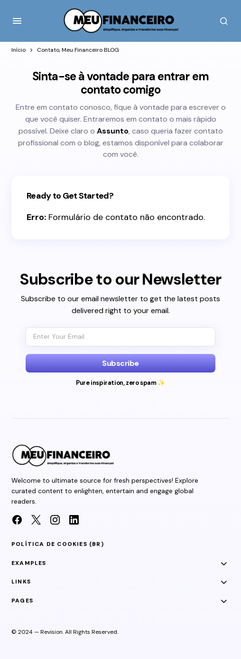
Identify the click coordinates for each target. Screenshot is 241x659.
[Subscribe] (120, 363)
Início (18, 50)
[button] (17, 21)
